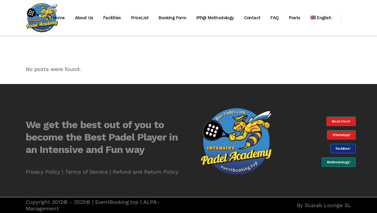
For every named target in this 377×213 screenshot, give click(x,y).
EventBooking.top (116, 202)
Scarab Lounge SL (327, 205)
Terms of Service (86, 172)
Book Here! (341, 121)
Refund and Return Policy (145, 172)
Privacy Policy (43, 172)
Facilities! (343, 148)
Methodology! (338, 162)
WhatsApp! (341, 135)
